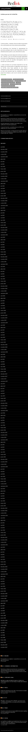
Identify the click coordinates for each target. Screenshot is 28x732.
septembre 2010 (4, 574)
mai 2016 (2, 420)
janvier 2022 (3, 254)
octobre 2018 (3, 349)
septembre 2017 (4, 381)
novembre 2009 (4, 596)
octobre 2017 (3, 378)
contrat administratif (7, 79)
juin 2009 (3, 605)
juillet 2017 (3, 386)
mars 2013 (3, 500)
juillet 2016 (3, 415)
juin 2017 (3, 388)
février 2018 (3, 369)
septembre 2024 (4, 181)
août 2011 (3, 547)
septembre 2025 (4, 156)
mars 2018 (3, 366)
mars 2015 (3, 452)
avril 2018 (3, 364)
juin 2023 (3, 212)
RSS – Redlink (5, 655)
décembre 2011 (4, 537)
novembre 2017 (4, 376)
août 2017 (3, 383)
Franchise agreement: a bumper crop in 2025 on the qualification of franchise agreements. (11, 124)
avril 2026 (3, 147)
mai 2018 (2, 361)
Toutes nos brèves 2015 (6, 96)
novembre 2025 (4, 151)
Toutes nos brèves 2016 (6, 98)
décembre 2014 (4, 459)
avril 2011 (3, 557)
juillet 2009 (3, 603)
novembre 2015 (4, 434)
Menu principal (26, 8)
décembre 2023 (4, 198)
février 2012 (3, 532)
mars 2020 (3, 308)
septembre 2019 (4, 322)
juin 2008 (3, 630)
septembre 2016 (4, 410)
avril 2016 (3, 422)
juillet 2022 (3, 239)
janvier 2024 (3, 195)
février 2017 (3, 398)
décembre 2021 (4, 256)
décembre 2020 (4, 286)
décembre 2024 (4, 173)
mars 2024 (3, 190)
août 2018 (3, 354)
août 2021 (3, 266)
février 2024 (3, 193)
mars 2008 (3, 637)
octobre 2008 (3, 625)
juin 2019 (3, 330)
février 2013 (3, 503)
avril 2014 (3, 474)
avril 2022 (3, 247)
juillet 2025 (3, 159)
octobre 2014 (3, 464)
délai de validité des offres (7, 80)
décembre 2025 (4, 149)
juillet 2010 (3, 576)
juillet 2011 (3, 549)
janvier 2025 (3, 171)
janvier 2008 (3, 642)
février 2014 (3, 478)
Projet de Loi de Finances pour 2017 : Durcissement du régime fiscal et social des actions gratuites (14, 691)
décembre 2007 (4, 644)
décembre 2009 (4, 593)
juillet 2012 (3, 520)
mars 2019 (3, 337)
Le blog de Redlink (6, 8)
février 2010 (3, 588)
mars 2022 (3, 249)
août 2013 (3, 488)
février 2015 (3, 454)
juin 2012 (3, 522)
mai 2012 (2, 525)
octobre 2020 (3, 290)
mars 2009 (3, 613)
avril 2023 (3, 217)
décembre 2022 (4, 227)
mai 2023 (2, 215)
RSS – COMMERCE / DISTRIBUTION (10, 666)
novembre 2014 (4, 461)
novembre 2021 (4, 259)
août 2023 (3, 208)
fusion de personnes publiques (8, 82)
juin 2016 (3, 417)
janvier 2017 (3, 400)
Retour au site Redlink (5, 101)
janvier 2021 (3, 283)
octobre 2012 (3, 513)
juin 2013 (3, 493)
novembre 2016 (4, 405)
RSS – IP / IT (4, 697)
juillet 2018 (3, 356)
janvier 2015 (3, 456)
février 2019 (3, 339)
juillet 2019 (3, 327)
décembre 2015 (4, 432)
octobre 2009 (3, 598)
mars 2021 (3, 278)
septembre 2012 (4, 515)
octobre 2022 (3, 232)
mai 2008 (2, 632)
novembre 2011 (4, 539)
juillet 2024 (3, 183)
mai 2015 (2, 447)
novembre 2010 (4, 569)
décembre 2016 (4, 403)
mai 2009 (2, 608)
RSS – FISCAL (5, 687)
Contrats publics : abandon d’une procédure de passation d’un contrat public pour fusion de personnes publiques (13, 29)
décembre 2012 (4, 508)
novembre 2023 (4, 200)
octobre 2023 (3, 203)
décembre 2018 (4, 344)
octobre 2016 (3, 408)
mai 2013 (2, 495)
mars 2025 (3, 166)
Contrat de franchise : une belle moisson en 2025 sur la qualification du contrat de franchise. (12, 127)
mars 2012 (3, 530)
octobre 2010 (3, 571)
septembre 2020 (4, 293)
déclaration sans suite (18, 79)
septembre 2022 (4, 234)
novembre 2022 (4, 229)
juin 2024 (3, 186)
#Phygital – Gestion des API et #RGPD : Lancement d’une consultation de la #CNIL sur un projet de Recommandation (13, 701)
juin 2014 (3, 469)
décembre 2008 (4, 620)
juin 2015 (3, 444)
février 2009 (3, 615)
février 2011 (3, 561)
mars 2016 (3, 425)
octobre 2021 (3, 261)
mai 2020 (2, 303)
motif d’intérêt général (15, 84)
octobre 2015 (3, 437)
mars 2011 (3, 559)
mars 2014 (3, 476)
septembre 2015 (4, 439)
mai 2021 (2, 273)
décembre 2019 (4, 315)
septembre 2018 (4, 352)
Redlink (10, 39)
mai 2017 (2, 391)
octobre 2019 (3, 320)
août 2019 (3, 325)
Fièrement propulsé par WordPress (7, 730)
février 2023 (3, 222)
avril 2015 (3, 449)
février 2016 (3, 427)
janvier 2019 (3, 342)
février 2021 (3, 281)
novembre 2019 (4, 317)
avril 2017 (3, 393)
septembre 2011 (4, 544)
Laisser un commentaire (19, 39)
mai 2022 (2, 244)
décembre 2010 (4, 566)
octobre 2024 (3, 178)
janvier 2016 (3, 430)
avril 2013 (3, 498)
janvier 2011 (3, 564)
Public (2, 19)
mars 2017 (3, 395)
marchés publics (5, 84)
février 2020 (3, 310)
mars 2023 (3, 220)
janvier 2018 (3, 371)
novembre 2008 (4, 622)
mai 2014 (2, 471)
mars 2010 (3, 586)
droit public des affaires (20, 80)
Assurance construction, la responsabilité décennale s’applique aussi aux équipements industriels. (14, 711)
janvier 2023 (3, 225)
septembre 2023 (4, 205)
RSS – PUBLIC (5, 707)
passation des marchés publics (8, 85)
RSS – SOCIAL (5, 718)
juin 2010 (3, 578)
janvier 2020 (3, 312)
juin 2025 (3, 161)
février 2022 (3, 251)
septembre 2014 (4, 466)
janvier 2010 (3, 591)
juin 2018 (3, 359)
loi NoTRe (18, 82)
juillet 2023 (3, 210)
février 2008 (3, 639)
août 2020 (3, 295)
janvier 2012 (3, 535)
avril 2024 (3, 188)
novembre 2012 (4, 510)
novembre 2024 (4, 176)
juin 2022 (3, 242)
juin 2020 (3, 300)
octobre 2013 (3, 483)
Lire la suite (3, 74)
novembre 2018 (4, 347)
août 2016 (3, 413)
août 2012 (3, 517)
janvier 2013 (3, 505)
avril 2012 (3, 527)
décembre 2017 (4, 373)
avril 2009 (3, 610)
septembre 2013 (4, 486)
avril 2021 (3, 276)
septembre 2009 (4, 600)
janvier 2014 (3, 481)
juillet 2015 (3, 442)
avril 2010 (3, 583)
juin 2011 (3, 552)
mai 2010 (2, 581)
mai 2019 (2, 332)
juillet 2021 (3, 269)
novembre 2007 (4, 647)
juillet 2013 (3, 491)
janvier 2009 (3, 618)
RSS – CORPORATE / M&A (7, 677)
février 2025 (3, 168)
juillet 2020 (3, 298)
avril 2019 (3, 334)
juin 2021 (3, 271)
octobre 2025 (3, 154)
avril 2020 (3, 305)
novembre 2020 (4, 288)
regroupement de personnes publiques (10, 87)
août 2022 (3, 237)
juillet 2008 (3, 627)
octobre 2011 (3, 542)
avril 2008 (3, 635)
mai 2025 (2, 164)
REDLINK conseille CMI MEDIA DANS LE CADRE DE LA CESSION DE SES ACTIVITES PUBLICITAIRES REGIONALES (14, 681)
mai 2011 (2, 554)
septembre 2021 (4, 264)
